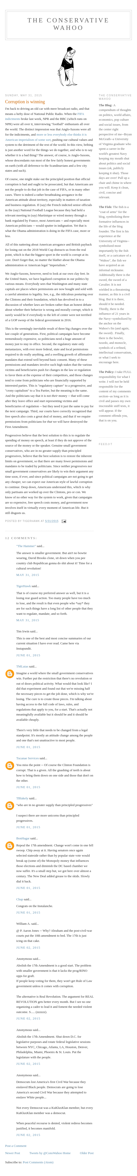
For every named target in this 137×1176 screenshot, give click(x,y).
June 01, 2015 (28, 655)
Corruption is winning (25, 101)
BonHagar (22, 838)
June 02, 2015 (28, 947)
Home (67, 1153)
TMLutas (22, 666)
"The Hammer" (26, 546)
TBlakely (22, 798)
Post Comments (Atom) (38, 1162)
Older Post (87, 1153)
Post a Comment (16, 1146)
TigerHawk (23, 586)
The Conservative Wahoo (68, 24)
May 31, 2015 (27, 575)
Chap (19, 899)
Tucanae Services (27, 758)
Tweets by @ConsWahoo (45, 1153)
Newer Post (12, 1153)
